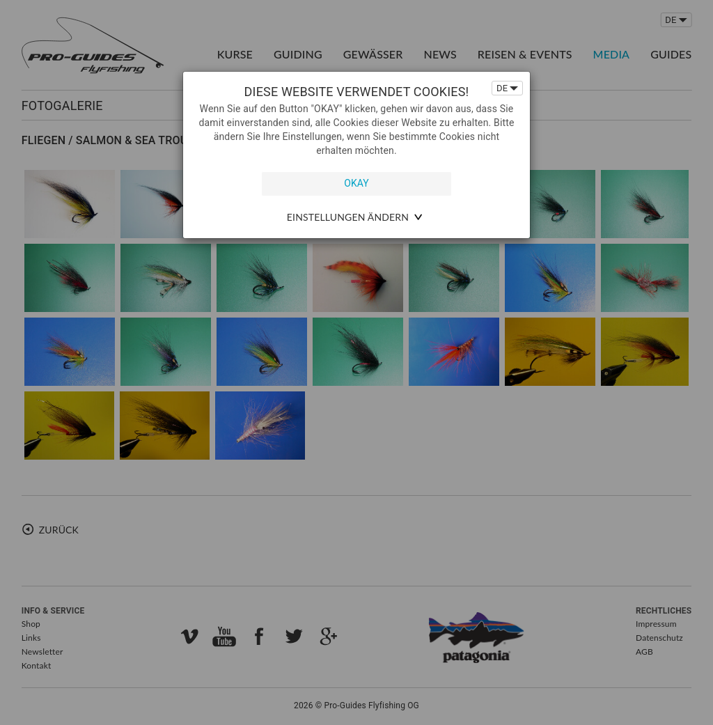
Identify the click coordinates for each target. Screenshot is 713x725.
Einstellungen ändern (348, 217)
